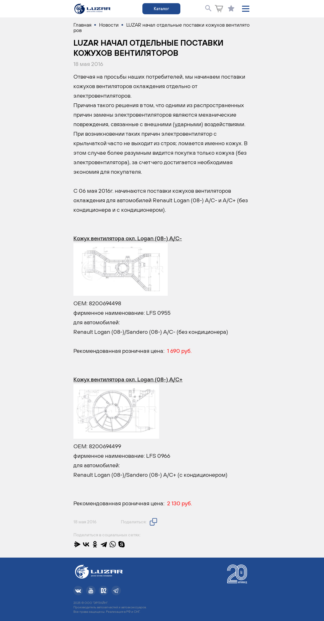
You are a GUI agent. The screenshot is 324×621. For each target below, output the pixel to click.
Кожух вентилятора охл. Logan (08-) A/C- (127, 238)
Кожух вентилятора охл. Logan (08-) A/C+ (128, 379)
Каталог (161, 8)
